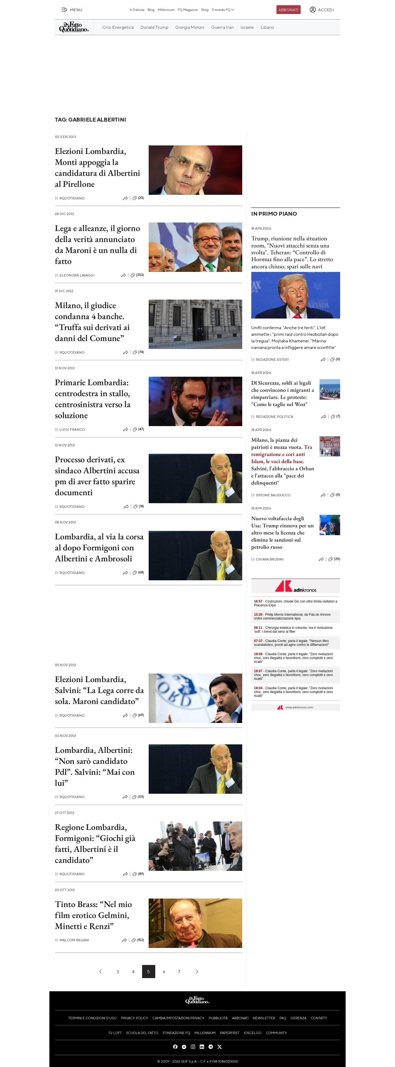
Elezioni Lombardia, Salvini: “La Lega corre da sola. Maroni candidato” (99, 690)
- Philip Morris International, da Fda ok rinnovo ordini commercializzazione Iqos (292, 616)
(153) (137, 940)
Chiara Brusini (267, 559)
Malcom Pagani (72, 940)
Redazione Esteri (270, 359)
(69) (138, 715)
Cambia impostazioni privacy (178, 1018)
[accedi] (321, 9)
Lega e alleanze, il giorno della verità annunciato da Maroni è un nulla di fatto (97, 244)
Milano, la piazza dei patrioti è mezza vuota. (277, 443)
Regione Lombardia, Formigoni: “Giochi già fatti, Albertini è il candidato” (95, 843)
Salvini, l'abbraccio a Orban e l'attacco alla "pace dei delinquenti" (282, 475)
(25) (138, 198)
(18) (138, 506)
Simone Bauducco (271, 495)
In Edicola (137, 9)
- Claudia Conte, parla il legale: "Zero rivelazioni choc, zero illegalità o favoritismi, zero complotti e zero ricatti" (293, 658)
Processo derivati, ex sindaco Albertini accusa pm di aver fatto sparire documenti (97, 476)
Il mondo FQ (223, 9)
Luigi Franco (70, 429)
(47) (138, 429)
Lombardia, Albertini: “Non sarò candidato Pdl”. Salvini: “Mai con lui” (95, 766)
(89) (138, 874)
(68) (138, 572)
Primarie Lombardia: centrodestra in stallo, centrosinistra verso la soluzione (92, 398)
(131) (138, 797)
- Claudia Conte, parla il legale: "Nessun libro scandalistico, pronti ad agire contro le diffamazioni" (291, 643)
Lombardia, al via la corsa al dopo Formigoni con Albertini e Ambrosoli (99, 547)
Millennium (166, 9)
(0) (335, 359)
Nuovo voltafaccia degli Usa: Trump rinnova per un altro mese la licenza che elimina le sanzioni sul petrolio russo (282, 532)
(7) (335, 416)
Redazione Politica (272, 417)
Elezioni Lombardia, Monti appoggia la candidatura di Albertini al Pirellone (97, 167)
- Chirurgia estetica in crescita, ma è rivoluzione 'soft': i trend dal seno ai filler (293, 630)
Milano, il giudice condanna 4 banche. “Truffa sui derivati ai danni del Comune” (92, 321)
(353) (137, 275)
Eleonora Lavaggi (75, 275)
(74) (138, 352)
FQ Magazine (188, 9)
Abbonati (288, 9)
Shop (205, 9)
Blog (151, 9)
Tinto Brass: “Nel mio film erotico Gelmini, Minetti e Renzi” (93, 915)
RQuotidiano (69, 198)
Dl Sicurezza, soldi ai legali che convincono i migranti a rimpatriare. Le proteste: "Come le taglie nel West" (282, 393)
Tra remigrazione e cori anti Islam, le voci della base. (281, 454)
